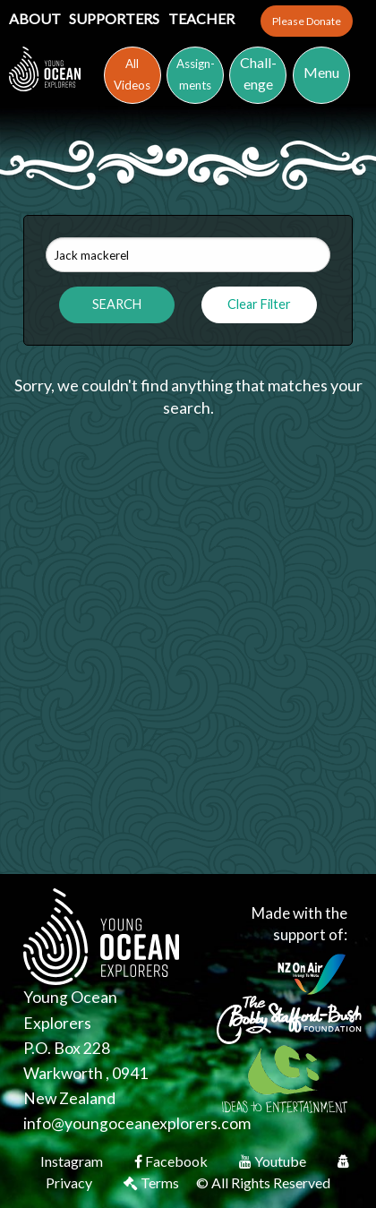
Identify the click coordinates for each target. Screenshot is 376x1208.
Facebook (172, 1160)
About (36, 18)
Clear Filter (259, 304)
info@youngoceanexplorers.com (137, 1123)
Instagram (73, 1160)
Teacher (201, 18)
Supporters (115, 18)
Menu (321, 72)
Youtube (274, 1160)
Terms (153, 1182)
